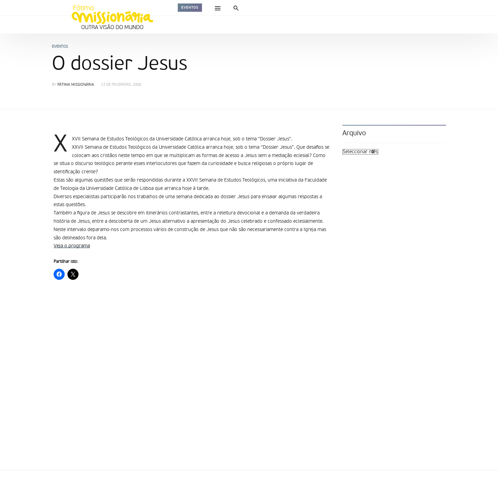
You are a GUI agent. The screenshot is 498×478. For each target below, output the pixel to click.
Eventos (190, 7)
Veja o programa (72, 245)
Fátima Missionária (75, 85)
